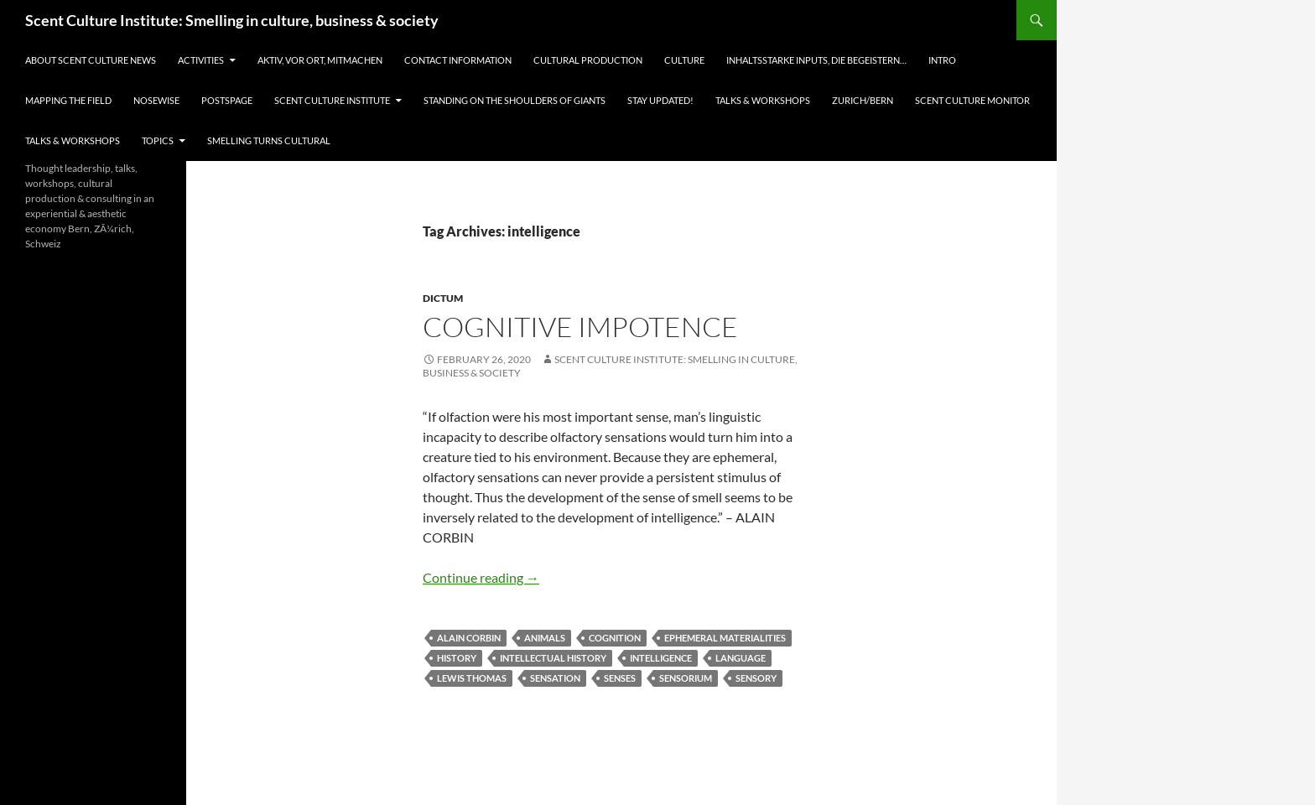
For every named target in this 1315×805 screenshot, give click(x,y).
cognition (615, 637)
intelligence (661, 657)
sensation (555, 678)
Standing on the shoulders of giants (515, 100)
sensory (756, 678)
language (740, 657)
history (456, 657)
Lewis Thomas (472, 678)
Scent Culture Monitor (972, 100)
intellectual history (553, 657)
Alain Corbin (469, 637)
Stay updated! (660, 100)
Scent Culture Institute (332, 100)
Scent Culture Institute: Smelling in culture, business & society (232, 20)
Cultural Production (587, 60)
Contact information (458, 60)
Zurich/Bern (862, 100)
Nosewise (156, 100)
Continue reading (481, 577)
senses (620, 678)
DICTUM (443, 298)
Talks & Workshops (762, 100)
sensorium (685, 678)
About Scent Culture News (90, 60)
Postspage (226, 100)
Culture (684, 60)
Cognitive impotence (580, 326)
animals (544, 637)
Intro (942, 60)
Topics (158, 140)
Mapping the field (68, 100)
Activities (201, 60)
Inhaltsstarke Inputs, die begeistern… (816, 60)
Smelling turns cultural (268, 140)
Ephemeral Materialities (725, 637)
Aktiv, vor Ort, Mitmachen (319, 60)
